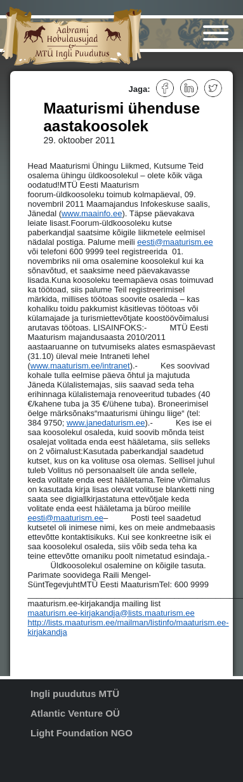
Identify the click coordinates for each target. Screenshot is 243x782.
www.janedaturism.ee (106, 422)
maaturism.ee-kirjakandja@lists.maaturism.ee (111, 613)
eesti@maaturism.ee (175, 242)
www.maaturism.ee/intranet (80, 365)
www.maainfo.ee (92, 213)
